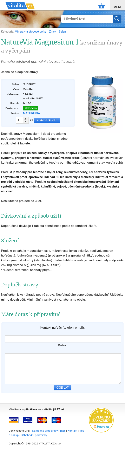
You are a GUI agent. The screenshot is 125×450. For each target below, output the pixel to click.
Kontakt (72, 430)
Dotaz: (62, 345)
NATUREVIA (31, 113)
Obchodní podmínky (34, 435)
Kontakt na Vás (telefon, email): (62, 327)
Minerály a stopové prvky (31, 31)
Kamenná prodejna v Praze (49, 430)
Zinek (53, 31)
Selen (62, 31)
